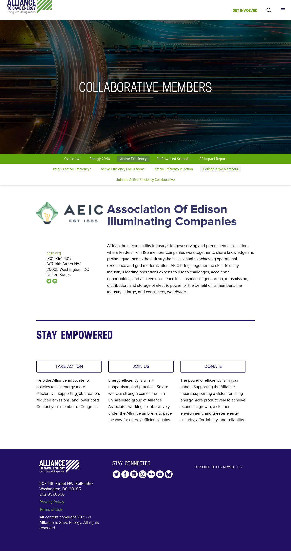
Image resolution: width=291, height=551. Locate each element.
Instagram (143, 476)
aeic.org (53, 253)
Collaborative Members (220, 169)
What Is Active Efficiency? (72, 169)
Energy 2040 (100, 158)
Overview (71, 158)
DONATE (213, 367)
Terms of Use (50, 511)
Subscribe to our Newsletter (218, 472)
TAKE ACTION (69, 367)
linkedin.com (54, 281)
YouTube (160, 476)
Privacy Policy (51, 503)
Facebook (125, 476)
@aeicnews (48, 281)
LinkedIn (134, 476)
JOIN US (141, 367)
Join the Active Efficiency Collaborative (145, 179)
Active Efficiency (133, 158)
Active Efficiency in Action (174, 169)
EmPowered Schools (173, 158)
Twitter (116, 476)
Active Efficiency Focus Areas (122, 169)
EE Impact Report (213, 158)
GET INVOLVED (244, 10)
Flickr (151, 476)
